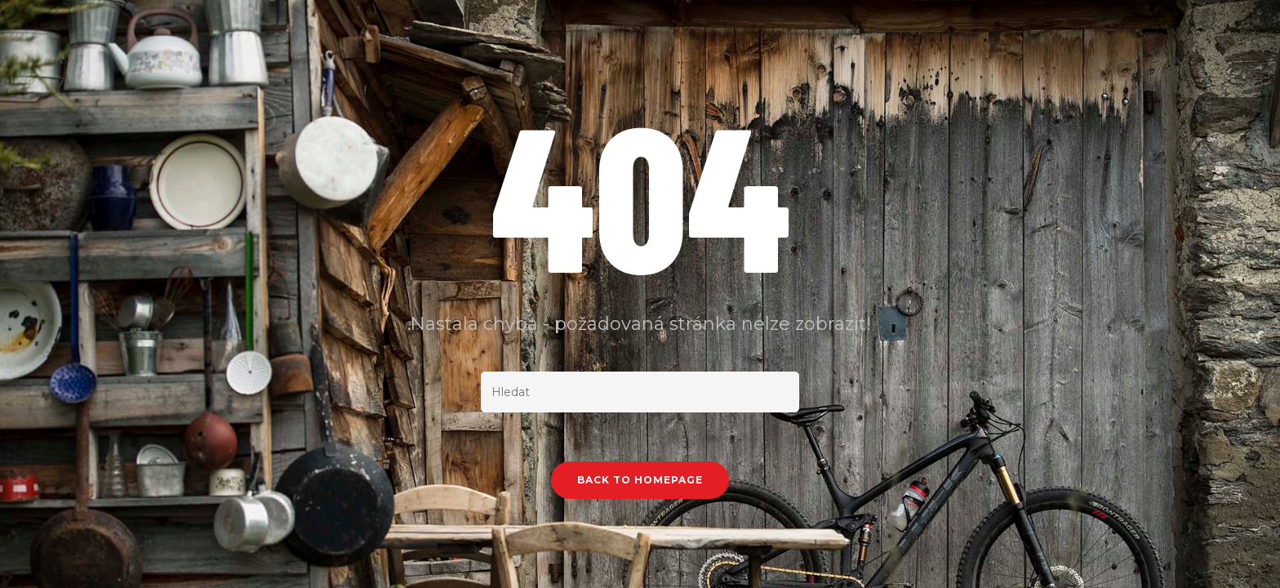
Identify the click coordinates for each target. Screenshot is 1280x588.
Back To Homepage (640, 480)
